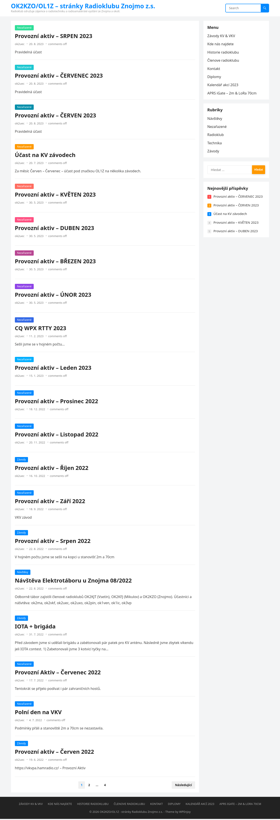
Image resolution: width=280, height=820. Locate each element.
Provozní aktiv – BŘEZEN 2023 (55, 262)
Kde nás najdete (221, 44)
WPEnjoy (185, 813)
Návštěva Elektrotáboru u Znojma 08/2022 (73, 581)
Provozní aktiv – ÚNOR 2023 (53, 295)
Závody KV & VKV (222, 36)
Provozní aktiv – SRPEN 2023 (54, 36)
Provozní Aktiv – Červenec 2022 (58, 673)
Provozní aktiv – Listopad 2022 (57, 435)
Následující (183, 785)
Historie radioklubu (223, 52)
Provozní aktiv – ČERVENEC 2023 (59, 76)
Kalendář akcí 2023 (223, 85)
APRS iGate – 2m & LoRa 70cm (232, 93)
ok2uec (20, 44)
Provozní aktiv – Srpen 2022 (53, 541)
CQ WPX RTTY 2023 (41, 328)
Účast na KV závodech (45, 155)
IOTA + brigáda (35, 627)
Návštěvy (23, 572)
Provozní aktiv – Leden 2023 (53, 368)
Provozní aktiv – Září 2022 (50, 502)
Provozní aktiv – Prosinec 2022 (57, 401)
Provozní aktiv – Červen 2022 (54, 752)
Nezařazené (25, 28)
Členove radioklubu (224, 60)
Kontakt (214, 69)
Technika (215, 145)
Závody (22, 460)
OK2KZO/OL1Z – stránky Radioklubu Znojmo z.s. (83, 6)
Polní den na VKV (38, 712)
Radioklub (216, 136)
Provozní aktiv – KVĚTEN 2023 (55, 195)
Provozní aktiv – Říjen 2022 (52, 468)
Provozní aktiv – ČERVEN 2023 (55, 116)
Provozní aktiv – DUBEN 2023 (54, 228)
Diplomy (215, 77)
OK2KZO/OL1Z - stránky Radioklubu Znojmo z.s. (131, 813)
